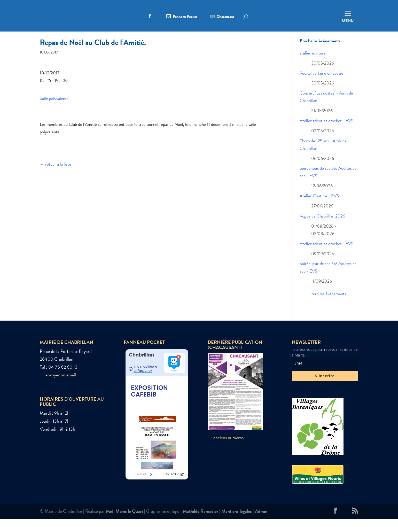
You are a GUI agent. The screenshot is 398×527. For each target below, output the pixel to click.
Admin (261, 519)
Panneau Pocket (185, 17)
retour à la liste (58, 172)
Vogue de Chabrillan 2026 (322, 224)
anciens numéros (228, 445)
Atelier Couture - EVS (319, 204)
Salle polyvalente (54, 106)
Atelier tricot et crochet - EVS (326, 129)
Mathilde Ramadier (200, 519)
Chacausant (225, 17)
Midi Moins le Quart (124, 519)
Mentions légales (236, 519)
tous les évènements (328, 302)
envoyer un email (60, 382)
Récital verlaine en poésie (321, 81)
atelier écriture (313, 61)
